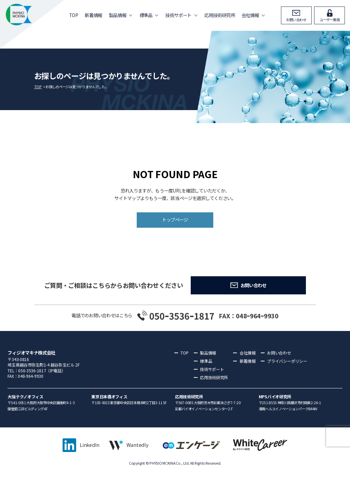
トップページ (175, 219)
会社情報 (250, 15)
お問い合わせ (296, 19)
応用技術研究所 (219, 15)
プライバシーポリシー (287, 361)
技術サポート (178, 15)
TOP (73, 15)
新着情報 (93, 15)
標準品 (145, 15)
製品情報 (117, 15)
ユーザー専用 (329, 19)
